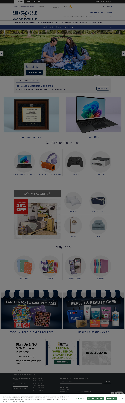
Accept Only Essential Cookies (95, 398)
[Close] (122, 398)
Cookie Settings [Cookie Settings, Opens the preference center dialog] (80, 398)
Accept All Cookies (111, 398)
